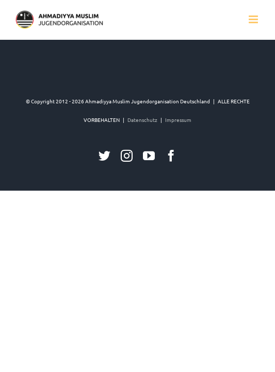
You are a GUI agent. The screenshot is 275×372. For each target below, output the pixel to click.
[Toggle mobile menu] (254, 19)
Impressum (178, 171)
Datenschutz (142, 171)
